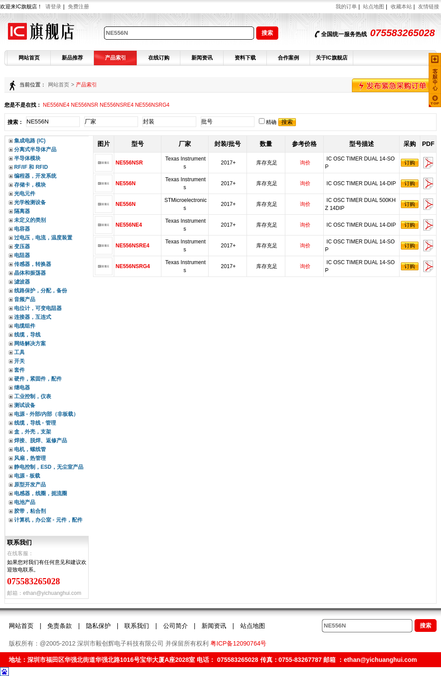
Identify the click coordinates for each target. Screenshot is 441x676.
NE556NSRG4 (152, 105)
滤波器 (22, 282)
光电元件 (24, 193)
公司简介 (175, 625)
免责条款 (59, 625)
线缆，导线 (27, 335)
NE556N (126, 183)
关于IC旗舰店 (332, 58)
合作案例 (288, 58)
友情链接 (428, 7)
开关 (19, 361)
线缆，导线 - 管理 (35, 423)
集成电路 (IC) (29, 141)
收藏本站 (401, 7)
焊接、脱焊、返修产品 (40, 440)
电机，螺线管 (30, 449)
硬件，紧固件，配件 (38, 379)
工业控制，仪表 (32, 396)
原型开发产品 (30, 485)
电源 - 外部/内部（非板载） (46, 414)
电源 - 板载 (27, 476)
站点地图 (373, 7)
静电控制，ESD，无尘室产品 (48, 467)
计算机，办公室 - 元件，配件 (48, 520)
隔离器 (22, 211)
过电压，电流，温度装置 (43, 238)
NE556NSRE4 (117, 105)
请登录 (53, 7)
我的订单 (346, 7)
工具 (19, 352)
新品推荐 (72, 58)
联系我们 (136, 625)
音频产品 (24, 299)
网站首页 (29, 58)
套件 (19, 370)
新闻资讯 (202, 58)
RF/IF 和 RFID (31, 167)
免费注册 (78, 7)
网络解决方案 (30, 343)
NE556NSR (84, 105)
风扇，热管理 (30, 458)
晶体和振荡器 (30, 273)
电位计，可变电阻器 (38, 308)
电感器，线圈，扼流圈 (40, 493)
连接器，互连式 (32, 317)
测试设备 (24, 405)
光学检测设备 (30, 202)
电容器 (22, 229)
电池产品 (24, 502)
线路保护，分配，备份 (40, 291)
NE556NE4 (56, 105)
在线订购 (158, 58)
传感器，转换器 (32, 264)
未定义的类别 (30, 220)
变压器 (22, 246)
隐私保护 (98, 625)
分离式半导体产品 (35, 149)
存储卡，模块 (30, 185)
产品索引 (115, 58)
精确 (268, 122)
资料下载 (245, 58)
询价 (305, 163)
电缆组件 (24, 326)
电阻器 (22, 255)
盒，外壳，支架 (32, 432)
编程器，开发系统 (35, 176)
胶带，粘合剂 (30, 511)
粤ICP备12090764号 (238, 643)
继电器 (22, 388)
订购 (409, 163)
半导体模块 (27, 158)
